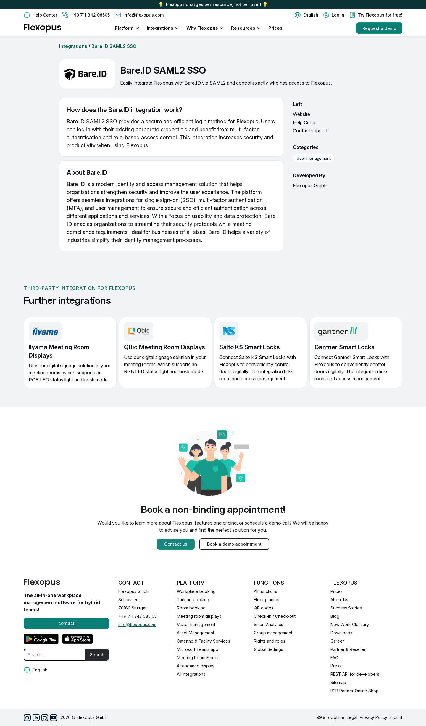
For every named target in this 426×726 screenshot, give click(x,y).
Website (301, 114)
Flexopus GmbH (310, 185)
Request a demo (379, 28)
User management (314, 158)
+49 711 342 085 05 (137, 616)
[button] (306, 15)
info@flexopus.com (137, 624)
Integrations (73, 46)
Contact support (310, 131)
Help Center (305, 122)
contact (66, 623)
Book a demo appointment (234, 543)
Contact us (175, 543)
